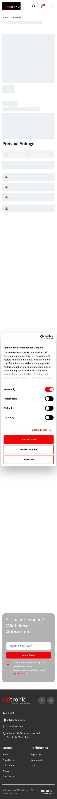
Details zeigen (39, 430)
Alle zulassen (28, 439)
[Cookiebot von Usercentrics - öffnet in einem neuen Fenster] (41, 337)
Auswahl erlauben (28, 449)
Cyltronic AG (19, 673)
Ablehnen (28, 459)
